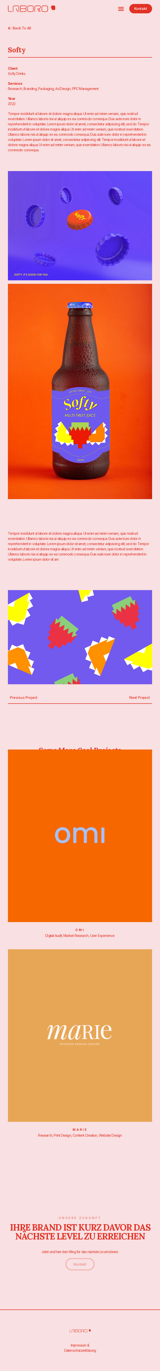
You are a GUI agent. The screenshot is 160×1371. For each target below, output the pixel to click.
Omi (80, 930)
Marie (80, 1129)
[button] (121, 8)
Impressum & (80, 1345)
